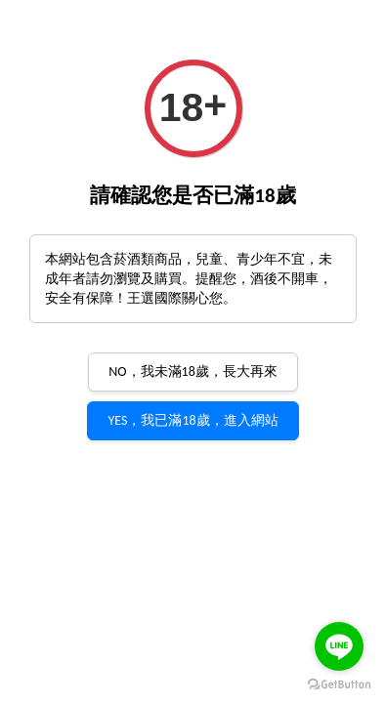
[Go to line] (339, 646)
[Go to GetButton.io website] (339, 683)
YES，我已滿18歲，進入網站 (192, 420)
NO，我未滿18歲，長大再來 (193, 371)
